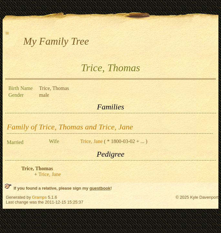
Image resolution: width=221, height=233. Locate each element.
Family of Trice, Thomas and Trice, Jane (70, 127)
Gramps (39, 197)
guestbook (100, 188)
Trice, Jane (91, 141)
